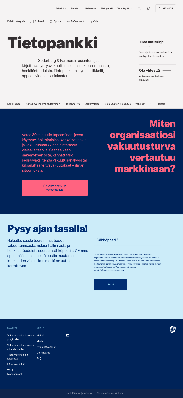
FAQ (39, 358)
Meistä (40, 335)
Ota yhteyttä (43, 352)
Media (40, 341)
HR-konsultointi (16, 364)
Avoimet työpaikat (46, 346)
